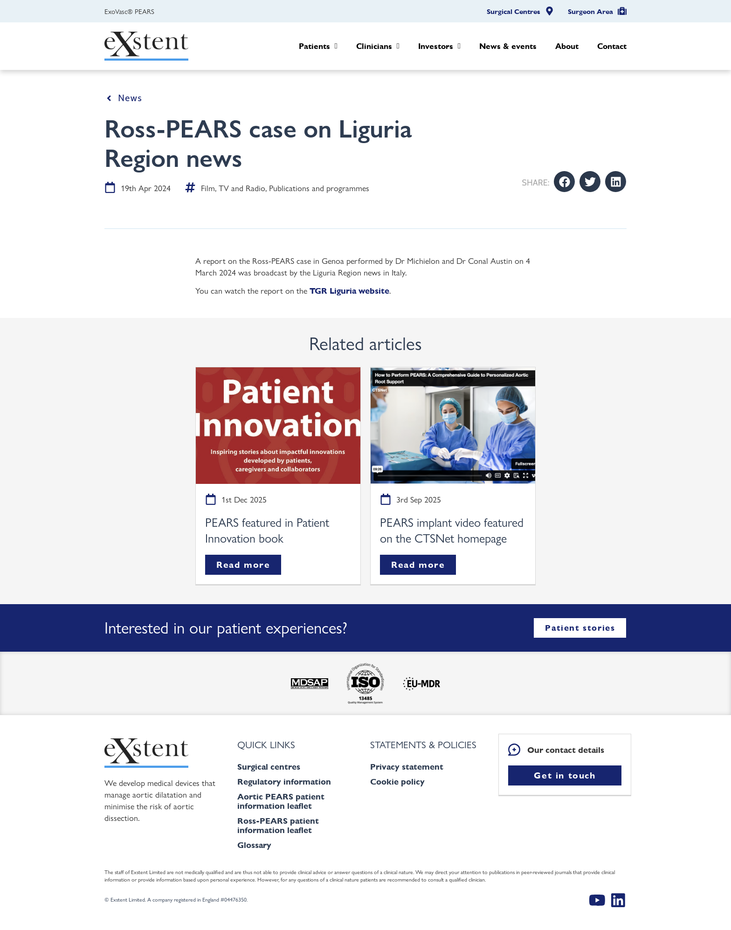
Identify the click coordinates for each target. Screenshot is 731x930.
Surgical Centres (513, 11)
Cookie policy (397, 781)
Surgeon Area (590, 11)
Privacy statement (406, 766)
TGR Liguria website (349, 290)
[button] (564, 181)
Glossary (254, 845)
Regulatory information (284, 781)
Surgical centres (268, 766)
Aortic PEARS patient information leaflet (280, 801)
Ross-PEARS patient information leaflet (278, 825)
